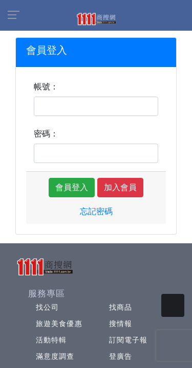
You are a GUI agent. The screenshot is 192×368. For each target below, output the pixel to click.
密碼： (46, 133)
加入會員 (120, 187)
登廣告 (120, 356)
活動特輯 (51, 340)
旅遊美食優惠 (59, 323)
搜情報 (120, 323)
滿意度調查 (55, 356)
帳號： (46, 86)
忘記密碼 (96, 211)
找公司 (47, 307)
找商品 (120, 307)
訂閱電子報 (128, 340)
